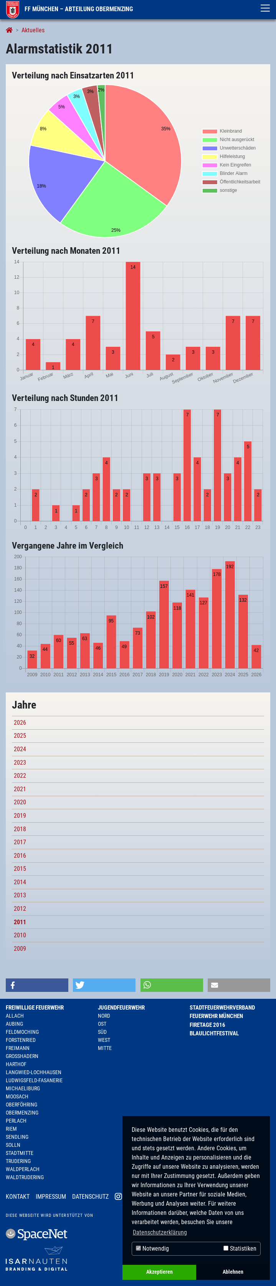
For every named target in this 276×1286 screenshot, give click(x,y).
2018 (20, 829)
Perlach (16, 1121)
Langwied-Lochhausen (33, 1072)
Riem (11, 1129)
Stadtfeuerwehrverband (222, 1007)
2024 (20, 749)
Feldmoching (22, 1032)
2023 (20, 762)
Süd (102, 1032)
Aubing (14, 1024)
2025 (20, 735)
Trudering (18, 1161)
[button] (37, 985)
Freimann (18, 1048)
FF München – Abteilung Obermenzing (69, 9)
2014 (20, 882)
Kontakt (18, 1196)
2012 (20, 908)
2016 (20, 855)
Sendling (17, 1137)
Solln (13, 1145)
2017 (20, 842)
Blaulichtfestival (214, 1033)
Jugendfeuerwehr (121, 1007)
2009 (20, 948)
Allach (15, 1016)
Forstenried (21, 1040)
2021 (20, 789)
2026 (20, 722)
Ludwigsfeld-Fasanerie (34, 1080)
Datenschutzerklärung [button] (160, 1232)
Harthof (16, 1064)
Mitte (105, 1048)
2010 (20, 935)
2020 (20, 802)
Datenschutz (90, 1196)
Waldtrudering (25, 1177)
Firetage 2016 (207, 1024)
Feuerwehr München (216, 1016)
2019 (20, 815)
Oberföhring (21, 1104)
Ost (102, 1024)
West (104, 1040)
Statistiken (239, 1248)
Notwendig (152, 1248)
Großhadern (22, 1056)
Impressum (51, 1196)
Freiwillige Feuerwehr (35, 1007)
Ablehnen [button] (233, 1272)
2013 (20, 895)
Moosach (17, 1096)
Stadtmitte (19, 1153)
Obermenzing (22, 1113)
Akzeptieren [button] (159, 1272)
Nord (104, 1016)
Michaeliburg (23, 1088)
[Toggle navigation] (265, 8)
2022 (20, 775)
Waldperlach (23, 1169)
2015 (20, 868)
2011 (20, 922)
